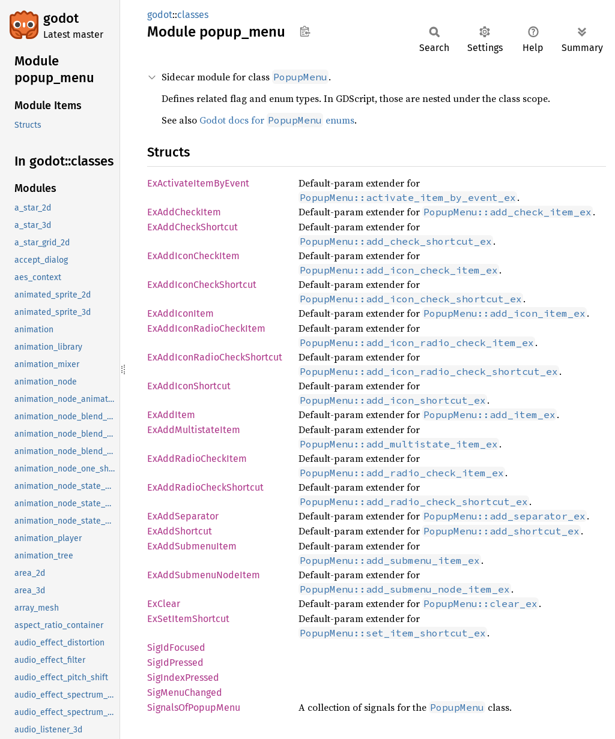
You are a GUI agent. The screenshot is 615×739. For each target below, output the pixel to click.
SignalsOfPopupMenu (193, 707)
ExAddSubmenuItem (192, 546)
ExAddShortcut (179, 531)
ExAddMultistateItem (193, 429)
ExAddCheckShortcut (192, 227)
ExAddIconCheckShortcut (201, 284)
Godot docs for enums (276, 120)
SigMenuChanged (184, 692)
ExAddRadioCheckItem (197, 458)
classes (192, 14)
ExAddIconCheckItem (193, 256)
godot (61, 18)
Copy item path (305, 31)
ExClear (163, 603)
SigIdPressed (175, 662)
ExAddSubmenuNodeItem (203, 575)
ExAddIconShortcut (189, 386)
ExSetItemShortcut (188, 618)
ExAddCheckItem (184, 212)
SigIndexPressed (183, 677)
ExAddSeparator (183, 516)
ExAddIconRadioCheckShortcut (214, 357)
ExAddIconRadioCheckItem (206, 328)
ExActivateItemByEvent (198, 183)
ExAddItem (171, 414)
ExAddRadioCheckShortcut (205, 487)
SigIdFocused (176, 647)
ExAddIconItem (180, 313)
